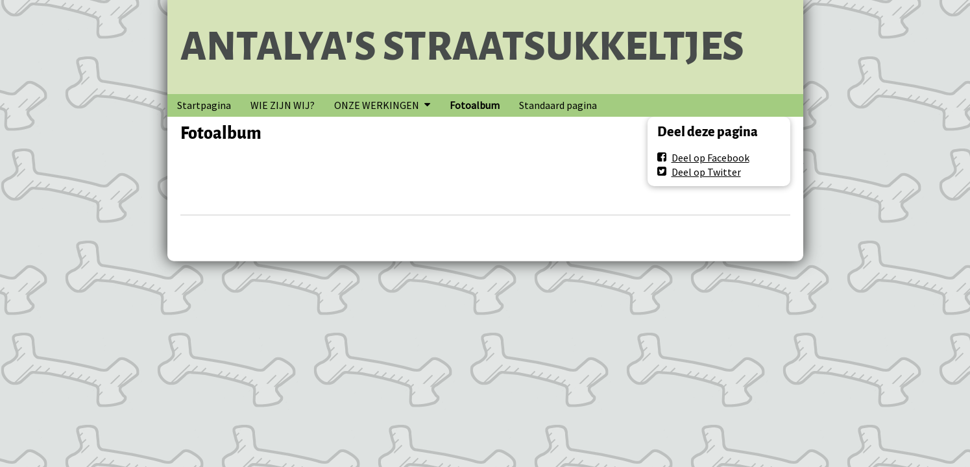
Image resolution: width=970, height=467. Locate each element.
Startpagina (204, 105)
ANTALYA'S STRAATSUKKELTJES (462, 46)
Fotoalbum (475, 105)
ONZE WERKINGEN (376, 105)
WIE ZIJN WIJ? (282, 105)
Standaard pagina (558, 105)
